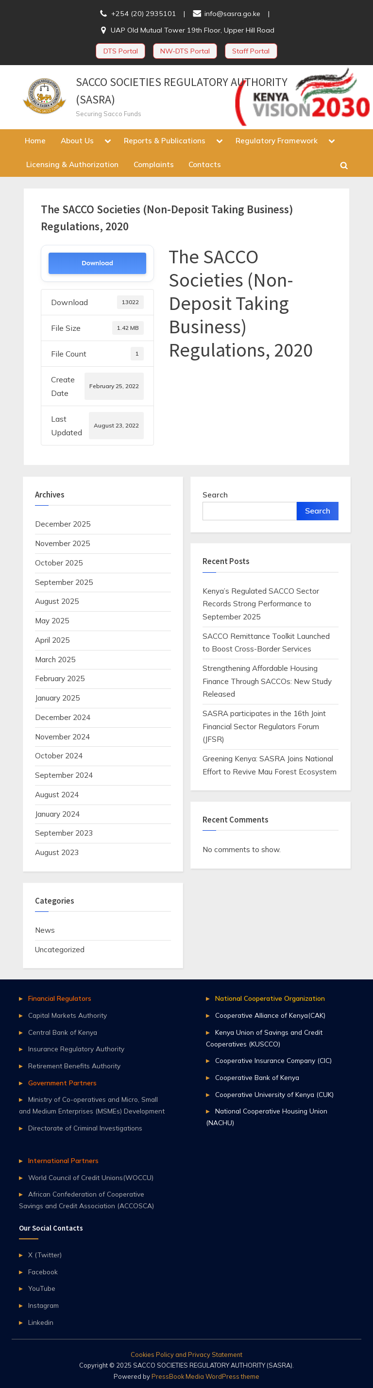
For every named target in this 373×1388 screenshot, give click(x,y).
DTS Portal (120, 51)
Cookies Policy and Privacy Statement (186, 1354)
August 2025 (57, 601)
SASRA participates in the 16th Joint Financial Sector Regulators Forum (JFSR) (264, 726)
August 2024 (57, 794)
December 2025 (62, 524)
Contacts (204, 164)
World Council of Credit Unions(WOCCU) (90, 1177)
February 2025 (60, 678)
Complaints (154, 164)
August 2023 (57, 852)
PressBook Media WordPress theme (205, 1376)
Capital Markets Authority (67, 1015)
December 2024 (62, 717)
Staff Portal (251, 51)
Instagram (43, 1305)
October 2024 (59, 755)
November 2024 (62, 736)
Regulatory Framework (277, 140)
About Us (77, 140)
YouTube (41, 1288)
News (45, 930)
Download (97, 263)
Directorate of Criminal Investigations (85, 1128)
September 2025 (64, 582)
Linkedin (40, 1322)
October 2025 (59, 562)
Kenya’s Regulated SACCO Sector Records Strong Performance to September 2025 (261, 603)
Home (35, 140)
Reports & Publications (164, 140)
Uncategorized (60, 949)
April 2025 (52, 640)
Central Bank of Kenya (62, 1032)
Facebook (43, 1272)
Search (215, 494)
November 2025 (62, 543)
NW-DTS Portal (185, 51)
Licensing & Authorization (72, 164)
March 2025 (55, 659)
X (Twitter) (45, 1255)
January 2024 (57, 814)
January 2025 (57, 698)
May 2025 (52, 620)
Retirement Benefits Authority (74, 1066)
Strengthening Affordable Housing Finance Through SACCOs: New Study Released (267, 681)
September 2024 (64, 775)
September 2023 (64, 833)
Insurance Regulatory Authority (76, 1049)
